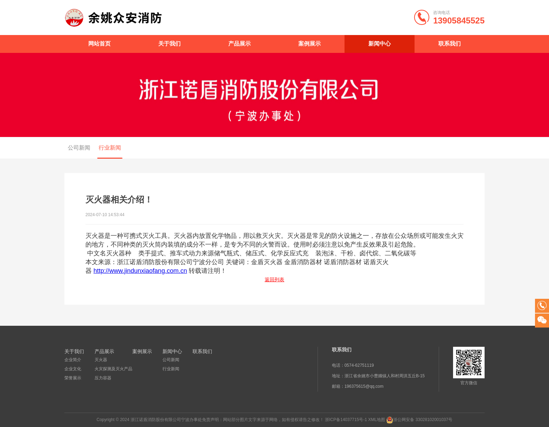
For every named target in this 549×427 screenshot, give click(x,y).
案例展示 (309, 44)
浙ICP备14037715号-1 (346, 419)
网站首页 (99, 44)
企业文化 (72, 368)
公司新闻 (77, 148)
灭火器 (101, 359)
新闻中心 (379, 44)
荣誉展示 (72, 378)
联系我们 (449, 44)
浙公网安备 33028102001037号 (422, 419)
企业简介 (72, 359)
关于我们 (169, 44)
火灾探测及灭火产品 (113, 368)
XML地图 (376, 419)
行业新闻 (108, 148)
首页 (458, 148)
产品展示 (239, 44)
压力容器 (103, 378)
